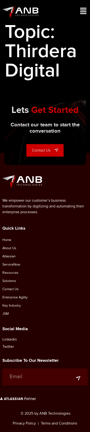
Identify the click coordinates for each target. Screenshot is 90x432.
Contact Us (10, 289)
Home (6, 240)
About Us (9, 248)
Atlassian (9, 256)
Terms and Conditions (59, 423)
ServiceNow (11, 264)
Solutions (9, 281)
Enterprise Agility (15, 297)
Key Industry (11, 305)
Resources (10, 273)
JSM (5, 314)
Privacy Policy (24, 423)
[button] (83, 12)
